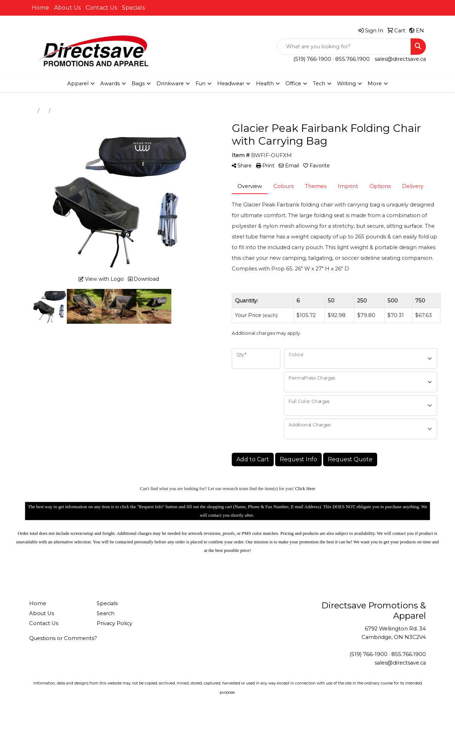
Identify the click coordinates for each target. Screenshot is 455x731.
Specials (133, 7)
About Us (67, 7)
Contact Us (101, 7)
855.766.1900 (352, 59)
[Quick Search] (344, 46)
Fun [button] (200, 83)
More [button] (375, 83)
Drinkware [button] (170, 83)
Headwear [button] (230, 83)
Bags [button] (138, 83)
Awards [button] (110, 83)
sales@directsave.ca (400, 59)
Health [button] (265, 83)
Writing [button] (346, 83)
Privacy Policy (114, 623)
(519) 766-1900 (312, 59)
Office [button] (293, 83)
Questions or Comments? (63, 638)
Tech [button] (319, 83)
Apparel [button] (78, 83)
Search (105, 613)
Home (40, 7)
